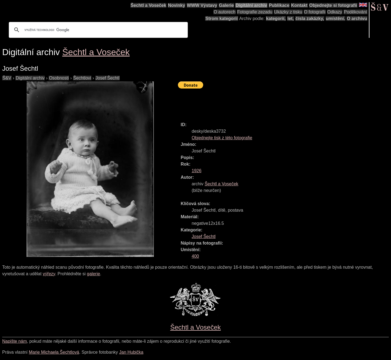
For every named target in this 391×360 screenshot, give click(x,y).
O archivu (357, 18)
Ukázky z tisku (288, 12)
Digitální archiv (251, 5)
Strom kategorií (221, 18)
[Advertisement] (278, 102)
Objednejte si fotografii (333, 5)
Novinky (176, 5)
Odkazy (334, 12)
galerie (93, 273)
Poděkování (355, 12)
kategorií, (276, 18)
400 (195, 256)
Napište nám (14, 341)
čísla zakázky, (309, 18)
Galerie (226, 5)
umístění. (335, 18)
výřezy (49, 273)
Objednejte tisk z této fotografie (222, 137)
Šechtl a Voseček (148, 5)
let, (290, 18)
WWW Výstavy (202, 5)
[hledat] (97, 30)
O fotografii (314, 12)
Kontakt (299, 5)
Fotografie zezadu (254, 12)
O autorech (224, 12)
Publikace (279, 5)
